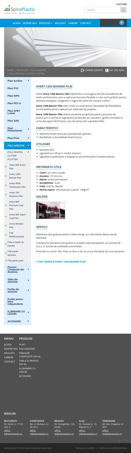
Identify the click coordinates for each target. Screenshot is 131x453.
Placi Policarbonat (15, 129)
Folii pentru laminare (13, 253)
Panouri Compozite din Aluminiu (16, 269)
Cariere (73, 23)
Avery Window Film (16, 225)
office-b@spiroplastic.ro (13, 432)
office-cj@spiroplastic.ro (88, 432)
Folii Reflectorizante (16, 235)
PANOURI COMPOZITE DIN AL (30, 354)
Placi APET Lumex (14, 112)
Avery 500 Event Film (17, 167)
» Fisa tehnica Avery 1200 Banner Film (61, 261)
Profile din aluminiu (13, 290)
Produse (45, 23)
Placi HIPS (13, 95)
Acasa (16, 23)
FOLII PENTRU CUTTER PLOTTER (15, 156)
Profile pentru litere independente (15, 301)
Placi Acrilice (15, 80)
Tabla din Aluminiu (13, 280)
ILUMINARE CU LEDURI (16, 312)
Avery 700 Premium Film (16, 194)
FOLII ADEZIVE (16, 145)
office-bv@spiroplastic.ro (64, 432)
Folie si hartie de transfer (16, 244)
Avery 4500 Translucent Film (17, 185)
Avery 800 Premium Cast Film (16, 205)
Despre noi (30, 23)
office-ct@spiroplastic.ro (39, 432)
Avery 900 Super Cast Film (17, 216)
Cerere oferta (94, 70)
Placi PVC (13, 88)
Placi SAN (13, 120)
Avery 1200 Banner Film (15, 176)
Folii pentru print (15, 260)
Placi (22, 344)
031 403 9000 (117, 70)
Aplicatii (60, 23)
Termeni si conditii (85, 448)
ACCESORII (14, 321)
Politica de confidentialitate (113, 448)
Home (10, 70)
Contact (85, 23)
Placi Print (13, 138)
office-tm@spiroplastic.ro (112, 432)
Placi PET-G (14, 103)
